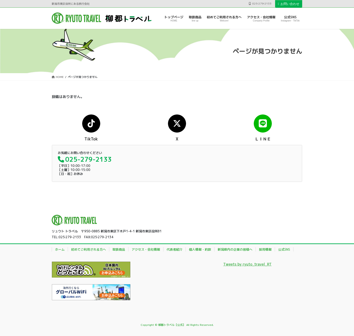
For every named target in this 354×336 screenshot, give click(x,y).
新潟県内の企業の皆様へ (235, 249)
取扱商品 (118, 249)
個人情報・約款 (200, 249)
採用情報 (265, 249)
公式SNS (284, 249)
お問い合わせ (288, 4)
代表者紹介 (174, 249)
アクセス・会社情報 (146, 249)
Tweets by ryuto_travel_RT (247, 264)
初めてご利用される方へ (88, 249)
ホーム (60, 249)
